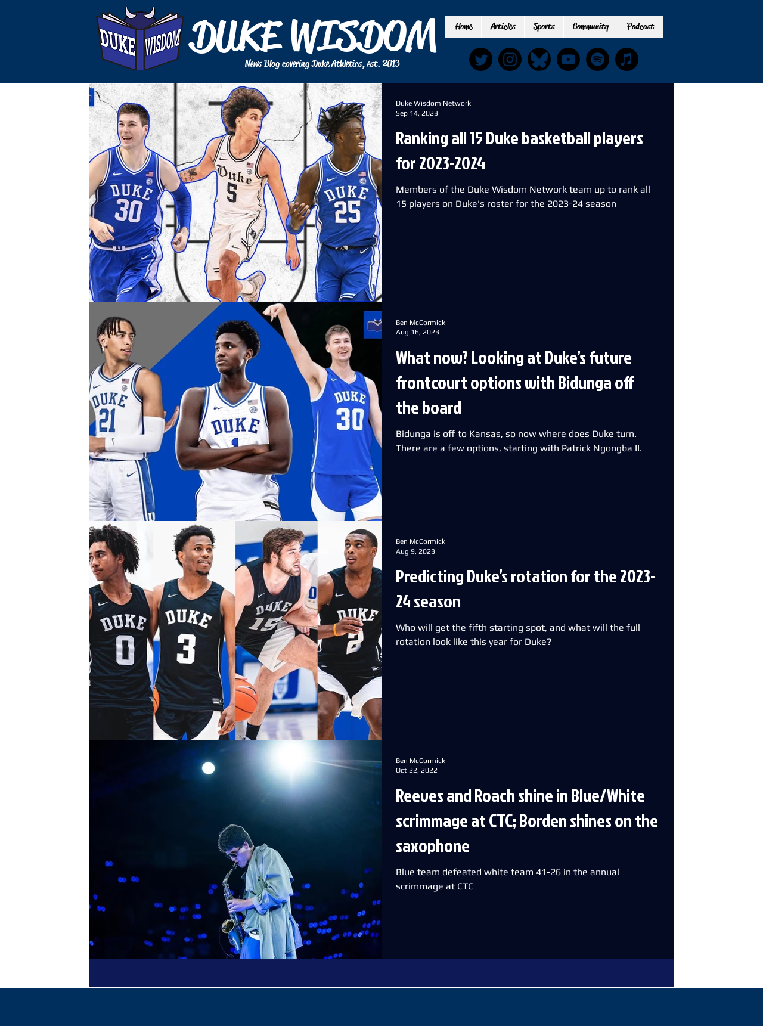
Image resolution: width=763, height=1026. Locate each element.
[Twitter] (480, 59)
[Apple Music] (626, 59)
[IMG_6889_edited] (539, 59)
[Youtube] (568, 59)
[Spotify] (597, 59)
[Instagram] (510, 59)
